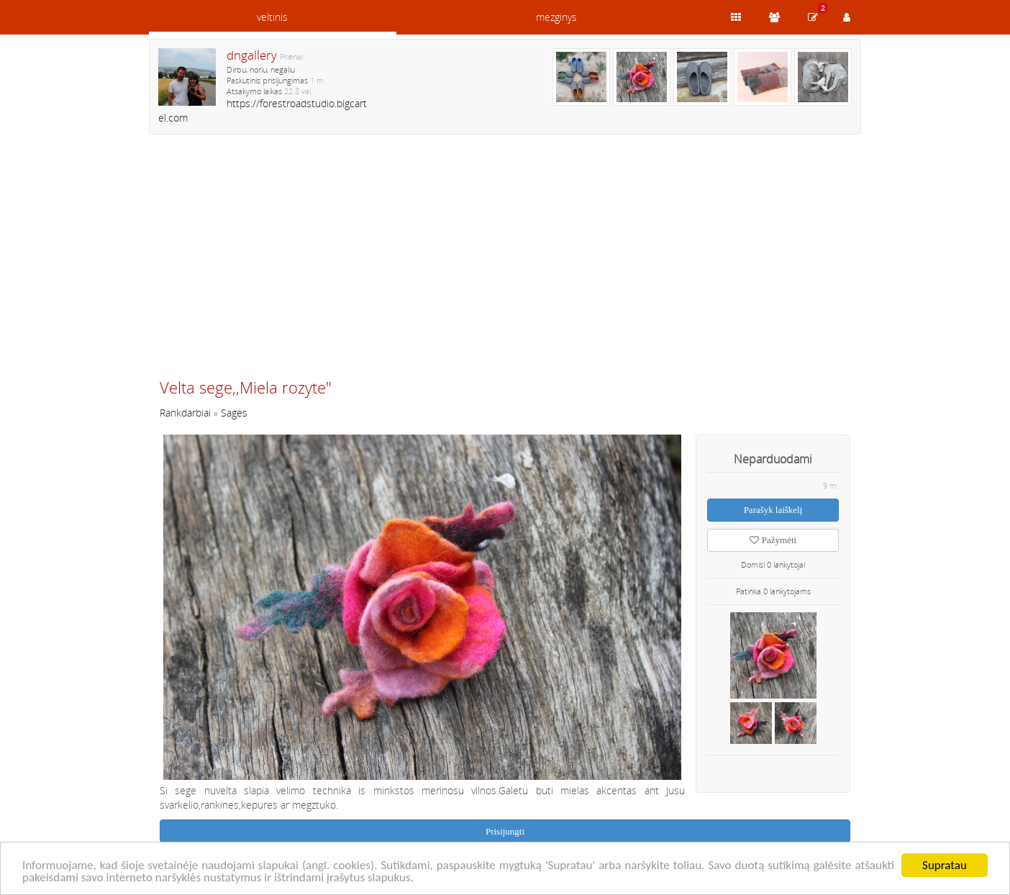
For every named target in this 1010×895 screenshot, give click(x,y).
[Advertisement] (505, 262)
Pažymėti (773, 540)
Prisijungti (505, 831)
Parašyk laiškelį (773, 509)
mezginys (556, 17)
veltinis (272, 17)
